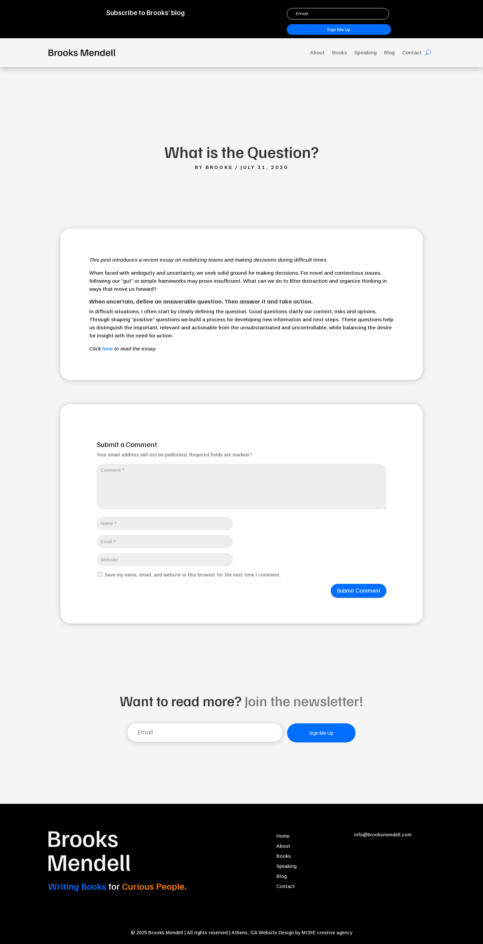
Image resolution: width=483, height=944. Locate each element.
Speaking (365, 52)
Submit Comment (358, 591)
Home (282, 836)
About (317, 52)
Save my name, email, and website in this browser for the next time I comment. (193, 574)
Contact (412, 52)
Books (339, 52)
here (107, 348)
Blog (389, 52)
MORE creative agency (327, 932)
